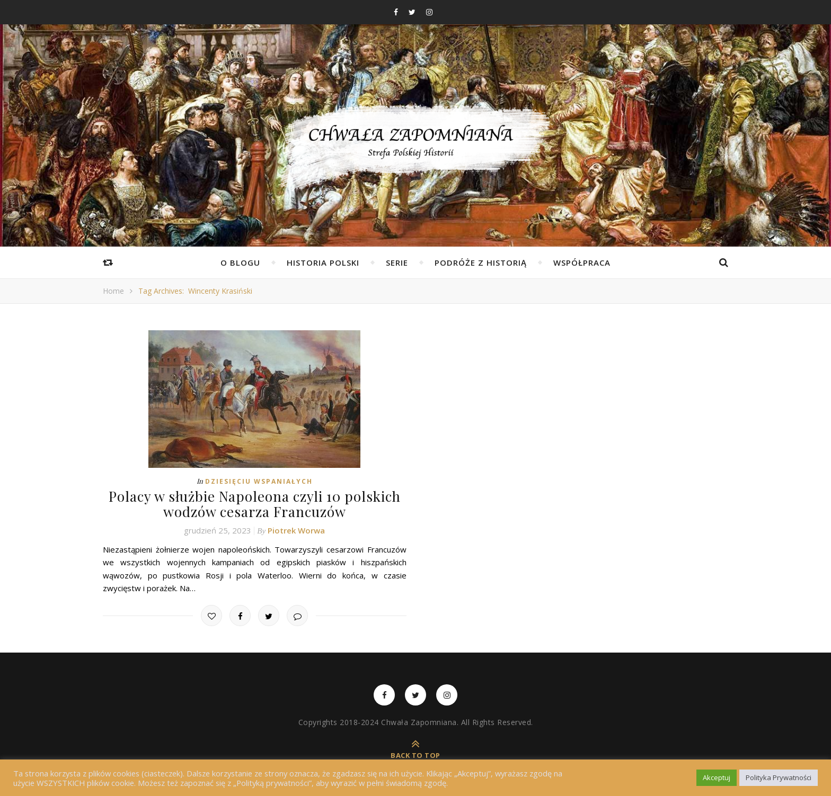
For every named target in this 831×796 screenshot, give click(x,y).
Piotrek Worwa (296, 530)
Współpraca (582, 262)
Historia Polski (323, 262)
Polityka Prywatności (778, 777)
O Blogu (240, 262)
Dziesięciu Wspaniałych (259, 481)
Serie (397, 262)
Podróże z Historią (481, 262)
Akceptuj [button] (716, 777)
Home (113, 291)
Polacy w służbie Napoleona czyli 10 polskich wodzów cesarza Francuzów (255, 504)
